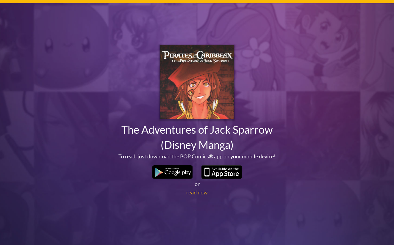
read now (197, 192)
